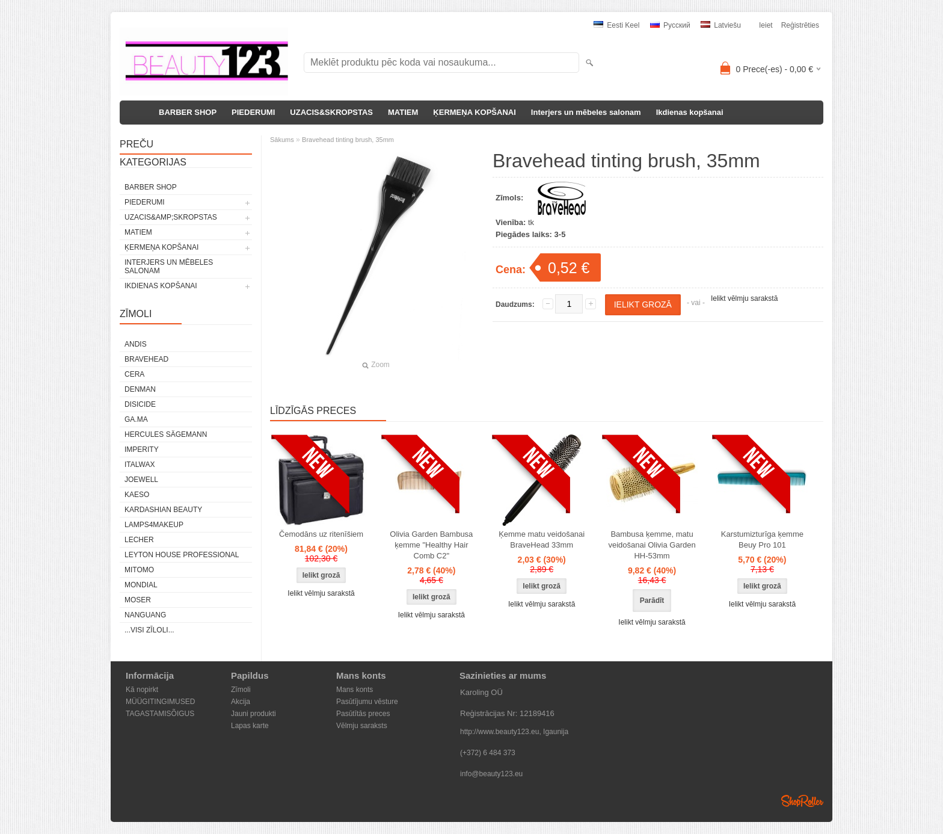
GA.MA (136, 419)
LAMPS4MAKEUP (153, 524)
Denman (140, 389)
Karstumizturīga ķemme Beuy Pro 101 (762, 539)
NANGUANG (145, 615)
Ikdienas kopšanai (689, 112)
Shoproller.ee (802, 801)
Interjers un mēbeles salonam (586, 112)
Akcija (240, 701)
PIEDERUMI (253, 112)
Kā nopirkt (142, 689)
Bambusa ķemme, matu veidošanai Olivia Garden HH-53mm (651, 545)
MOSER (137, 600)
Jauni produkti (253, 713)
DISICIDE (140, 404)
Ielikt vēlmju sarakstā (744, 298)
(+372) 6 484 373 (487, 753)
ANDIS (135, 344)
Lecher (139, 540)
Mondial (141, 585)
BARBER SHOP (188, 112)
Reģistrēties (800, 25)
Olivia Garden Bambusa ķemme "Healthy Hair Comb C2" (431, 545)
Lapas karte (250, 725)
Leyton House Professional (181, 555)
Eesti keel (616, 25)
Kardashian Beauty (163, 509)
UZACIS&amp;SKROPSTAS (170, 217)
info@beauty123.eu (491, 774)
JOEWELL (141, 479)
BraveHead (146, 359)
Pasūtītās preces (363, 713)
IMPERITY (141, 449)
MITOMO (139, 570)
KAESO (136, 494)
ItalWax (139, 464)
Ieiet (766, 25)
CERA (134, 374)
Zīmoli (241, 689)
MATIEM (403, 112)
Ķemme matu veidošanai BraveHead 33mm (542, 539)
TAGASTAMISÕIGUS (160, 713)
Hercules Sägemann (165, 434)
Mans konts (354, 689)
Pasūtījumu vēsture (367, 701)
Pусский (670, 25)
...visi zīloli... (149, 630)
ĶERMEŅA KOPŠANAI (474, 112)
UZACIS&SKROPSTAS (331, 112)
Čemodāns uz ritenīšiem (321, 534)
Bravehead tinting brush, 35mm (348, 139)
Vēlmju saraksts (361, 725)
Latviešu (721, 25)
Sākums (282, 139)
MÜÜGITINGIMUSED (160, 701)
